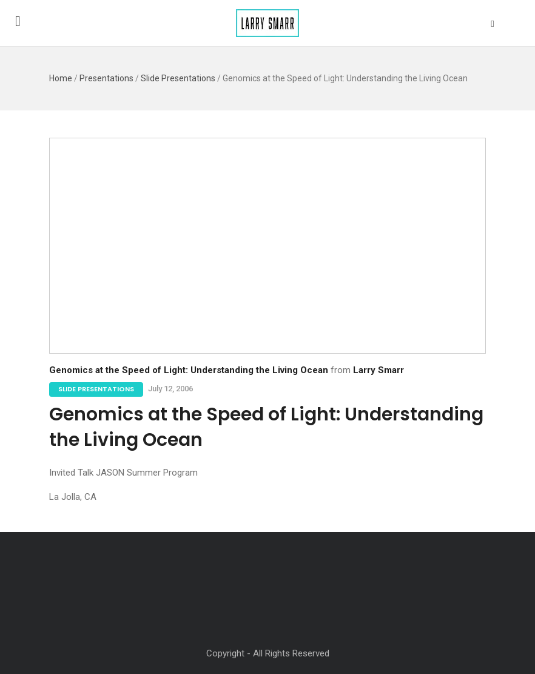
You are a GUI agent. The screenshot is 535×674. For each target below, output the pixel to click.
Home (60, 78)
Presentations (106, 78)
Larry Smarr (378, 370)
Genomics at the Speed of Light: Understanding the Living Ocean (188, 370)
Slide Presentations (178, 78)
